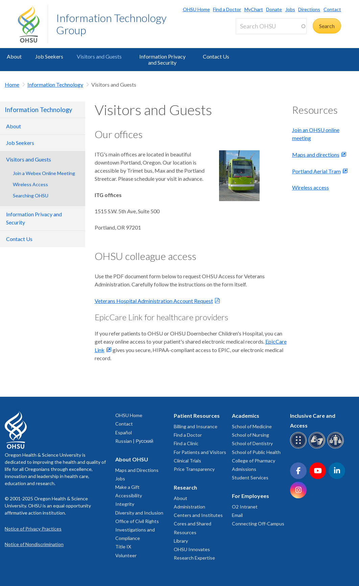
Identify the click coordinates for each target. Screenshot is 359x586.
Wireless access (310, 187)
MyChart (253, 9)
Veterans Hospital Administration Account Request (154, 301)
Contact (332, 9)
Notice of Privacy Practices (33, 528)
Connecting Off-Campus (258, 523)
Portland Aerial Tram (316, 171)
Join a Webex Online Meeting (44, 173)
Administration (189, 506)
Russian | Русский (134, 441)
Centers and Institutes (198, 515)
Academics (245, 415)
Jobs (290, 9)
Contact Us (216, 56)
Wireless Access (30, 184)
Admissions (244, 469)
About (14, 56)
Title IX (123, 546)
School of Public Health (256, 452)
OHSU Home (196, 9)
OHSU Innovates (192, 549)
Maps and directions (315, 154)
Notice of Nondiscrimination (34, 544)
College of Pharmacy (253, 460)
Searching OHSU (30, 195)
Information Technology (55, 84)
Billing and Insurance (195, 426)
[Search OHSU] (271, 26)
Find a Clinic (186, 443)
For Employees (250, 496)
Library (181, 541)
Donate (274, 9)
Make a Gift (127, 487)
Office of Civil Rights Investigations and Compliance (137, 529)
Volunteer (126, 555)
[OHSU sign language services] (318, 447)
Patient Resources (197, 415)
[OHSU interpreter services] (336, 447)
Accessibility (128, 495)
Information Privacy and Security (162, 59)
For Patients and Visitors (200, 452)
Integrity (124, 504)
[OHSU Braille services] (299, 447)
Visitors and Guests (99, 56)
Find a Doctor (227, 9)
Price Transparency (194, 469)
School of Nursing (250, 435)
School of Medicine (252, 426)
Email (237, 515)
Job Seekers (49, 56)
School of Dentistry (252, 443)
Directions (309, 9)
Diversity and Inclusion (139, 513)
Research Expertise (194, 558)
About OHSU (131, 459)
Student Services (250, 477)
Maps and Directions (137, 470)
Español (123, 432)
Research (185, 487)
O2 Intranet (245, 506)
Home (12, 84)
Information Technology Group (111, 24)
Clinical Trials (187, 460)
